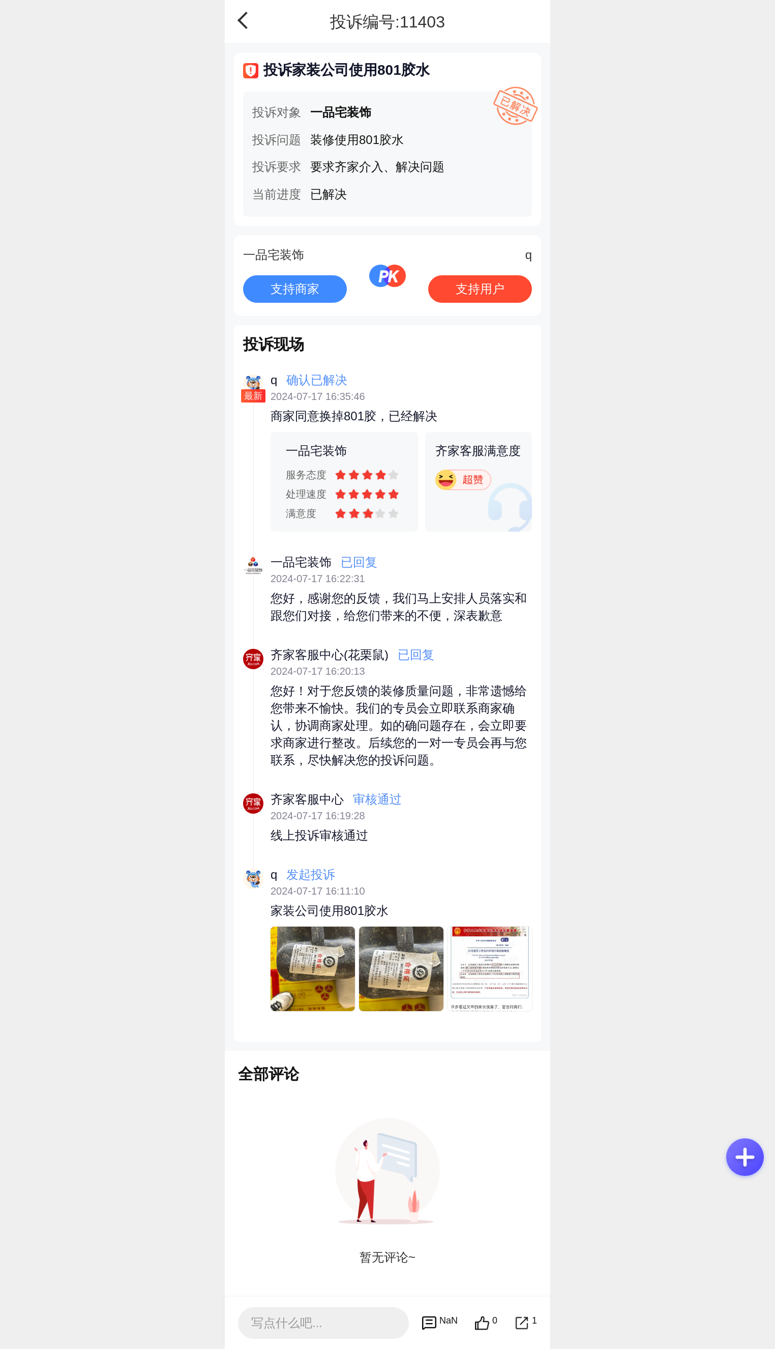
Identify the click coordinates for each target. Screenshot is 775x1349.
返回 (246, 20)
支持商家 (295, 289)
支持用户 (480, 289)
